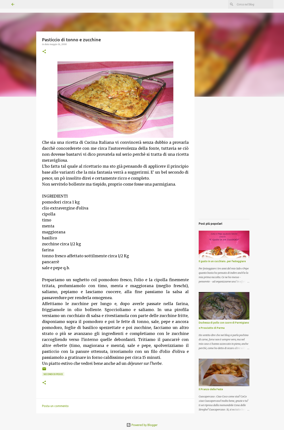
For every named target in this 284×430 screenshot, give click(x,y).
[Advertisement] (224, 162)
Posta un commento (55, 406)
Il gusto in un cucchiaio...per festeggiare (222, 261)
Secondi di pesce (53, 374)
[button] (44, 51)
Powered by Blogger (142, 425)
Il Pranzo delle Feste (211, 389)
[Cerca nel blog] (254, 4)
